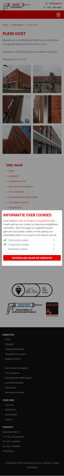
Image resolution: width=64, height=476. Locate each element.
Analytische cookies (18, 244)
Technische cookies (18, 240)
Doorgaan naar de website (32, 257)
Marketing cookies (17, 249)
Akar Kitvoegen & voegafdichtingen (37, 220)
